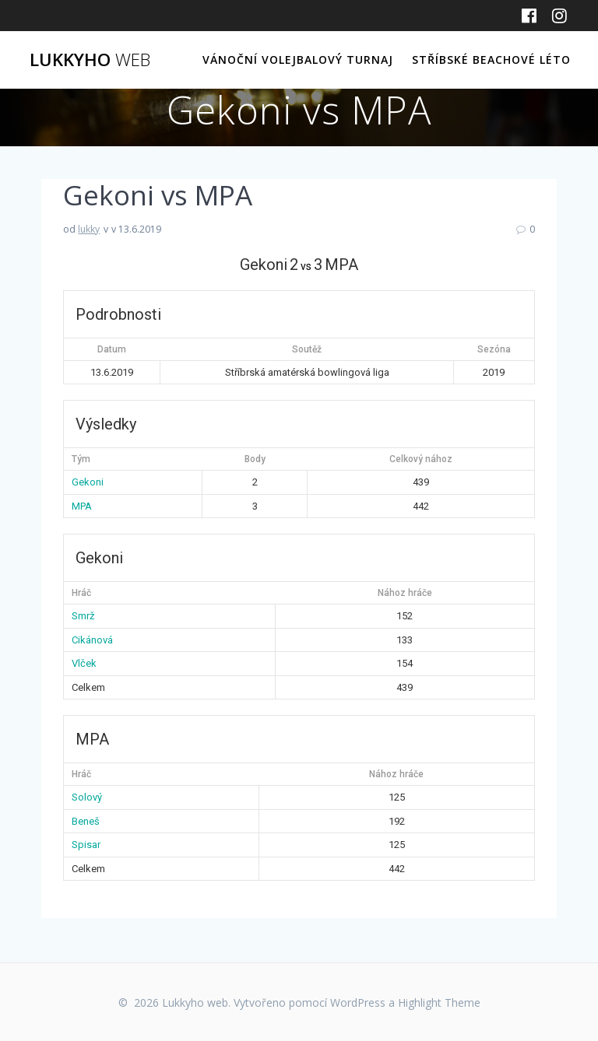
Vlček (84, 663)
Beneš (86, 821)
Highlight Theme (439, 1002)
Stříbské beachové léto (491, 59)
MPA (82, 506)
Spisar (86, 844)
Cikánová (92, 640)
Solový (87, 797)
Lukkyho (90, 59)
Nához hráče (405, 592)
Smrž (83, 616)
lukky (89, 229)
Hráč (81, 592)
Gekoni (88, 482)
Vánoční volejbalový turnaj (297, 59)
